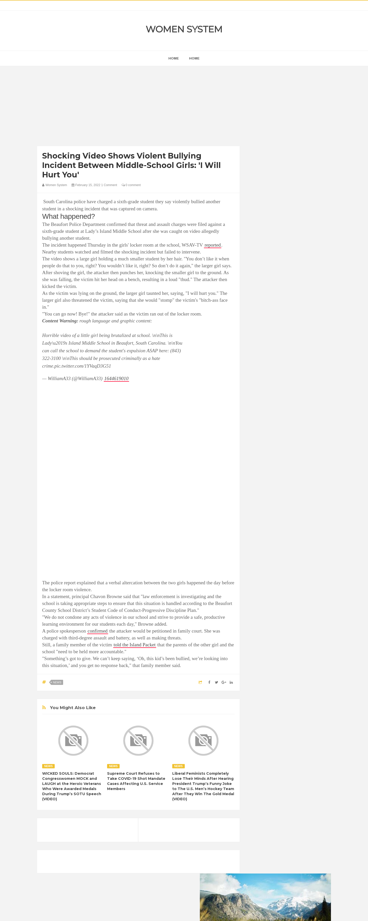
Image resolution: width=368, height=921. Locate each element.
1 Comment (109, 185)
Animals (279, 628)
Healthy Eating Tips (268, 654)
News (57, 682)
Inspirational (263, 663)
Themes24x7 (199, 912)
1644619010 (116, 378)
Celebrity (277, 637)
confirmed (98, 631)
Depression (298, 637)
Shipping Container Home (277, 578)
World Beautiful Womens (272, 689)
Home (194, 58)
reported (212, 245)
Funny (308, 645)
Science (260, 680)
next (257, 327)
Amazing (260, 628)
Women (295, 680)
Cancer (259, 637)
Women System (184, 29)
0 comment (131, 185)
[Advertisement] (138, 107)
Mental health (310, 663)
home (173, 58)
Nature (259, 671)
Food (293, 645)
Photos (289, 671)
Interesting (285, 663)
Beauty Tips (299, 628)
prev (253, 327)
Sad (304, 671)
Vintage (277, 680)
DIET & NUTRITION (268, 645)
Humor (293, 654)
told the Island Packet (135, 644)
